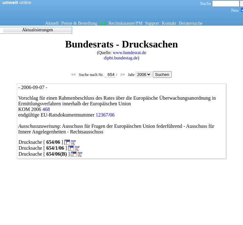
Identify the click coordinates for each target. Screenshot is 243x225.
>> (123, 74)
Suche (220, 3)
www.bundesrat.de (129, 52)
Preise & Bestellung (79, 23)
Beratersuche (190, 23)
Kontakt (169, 23)
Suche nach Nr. (97, 74)
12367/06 (105, 115)
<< (74, 74)
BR (103, 23)
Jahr (140, 74)
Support (152, 23)
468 (46, 109)
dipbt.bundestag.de (121, 57)
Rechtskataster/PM (125, 23)
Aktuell (52, 23)
